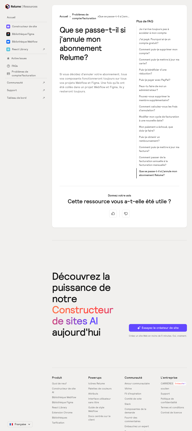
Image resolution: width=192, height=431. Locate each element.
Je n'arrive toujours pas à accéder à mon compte (154, 31)
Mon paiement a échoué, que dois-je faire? (156, 128)
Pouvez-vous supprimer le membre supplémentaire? (154, 98)
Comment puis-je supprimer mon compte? (158, 51)
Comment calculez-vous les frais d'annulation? (158, 108)
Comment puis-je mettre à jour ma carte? (159, 61)
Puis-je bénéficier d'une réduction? (152, 71)
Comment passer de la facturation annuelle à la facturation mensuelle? (153, 161)
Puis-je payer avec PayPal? (154, 80)
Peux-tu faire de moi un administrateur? (152, 88)
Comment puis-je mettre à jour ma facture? (159, 149)
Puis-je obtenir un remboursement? (149, 139)
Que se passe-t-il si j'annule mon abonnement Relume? (158, 173)
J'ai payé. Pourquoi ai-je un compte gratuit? (154, 41)
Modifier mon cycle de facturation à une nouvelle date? (159, 118)
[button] (20, 424)
